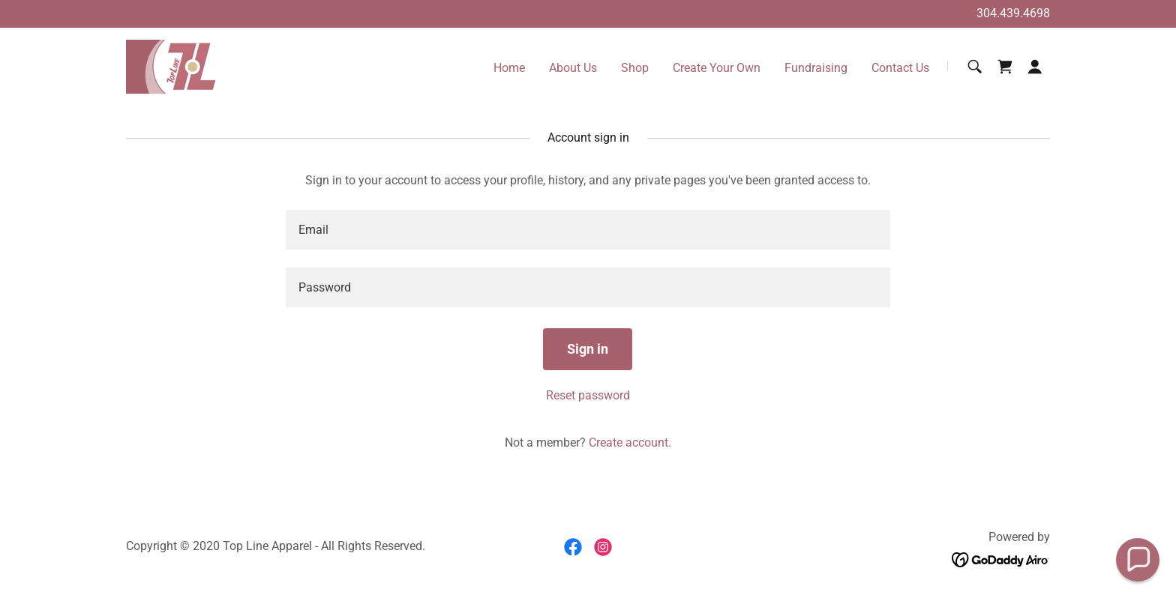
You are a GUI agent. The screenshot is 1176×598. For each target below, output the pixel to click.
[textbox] (588, 230)
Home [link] (509, 68)
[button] (1035, 67)
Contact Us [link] (900, 68)
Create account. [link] (630, 442)
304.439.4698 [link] (1013, 13)
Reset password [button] (588, 395)
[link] (172, 65)
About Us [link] (573, 68)
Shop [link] (635, 68)
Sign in (587, 349)
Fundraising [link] (816, 68)
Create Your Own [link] (716, 68)
